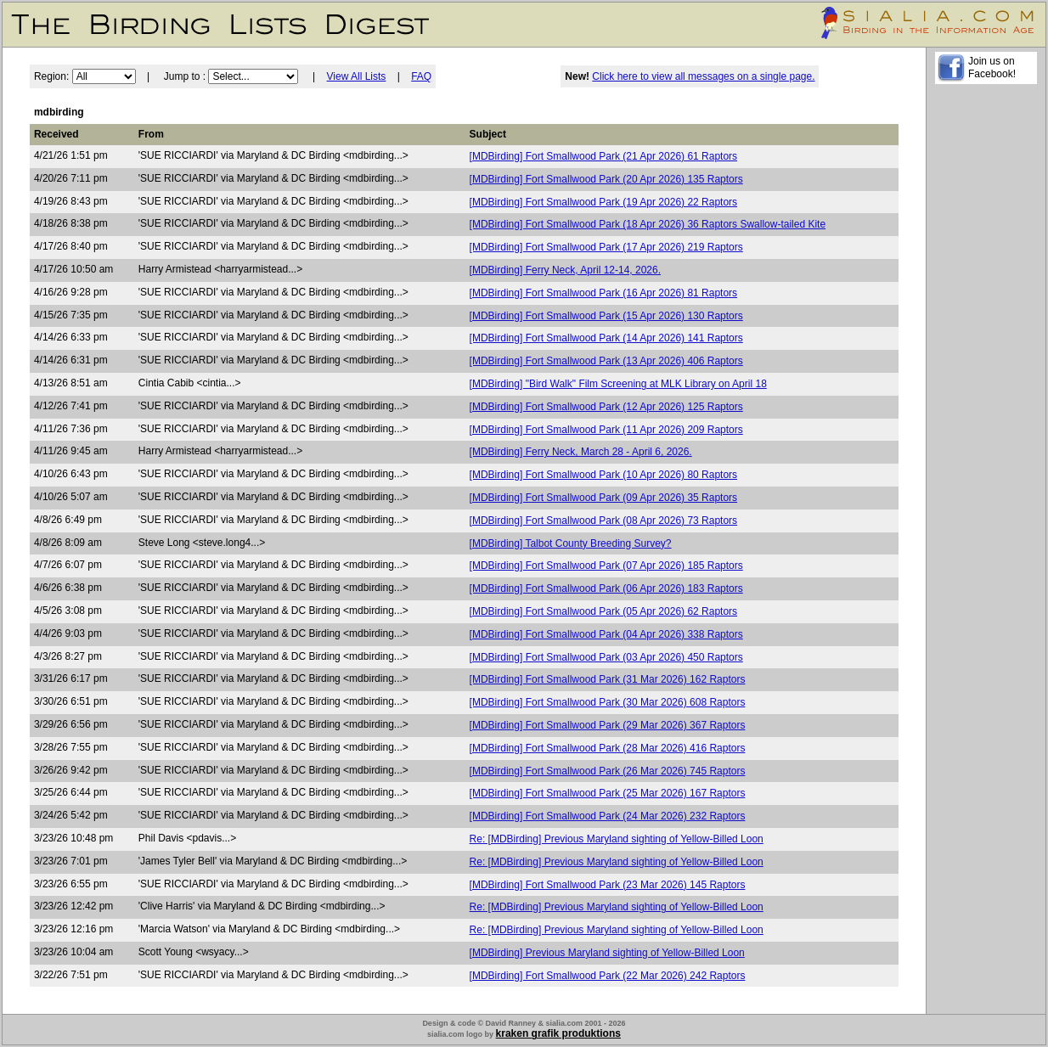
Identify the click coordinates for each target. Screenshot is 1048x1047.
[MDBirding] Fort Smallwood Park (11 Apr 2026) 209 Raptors (606, 430)
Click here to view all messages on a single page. (703, 76)
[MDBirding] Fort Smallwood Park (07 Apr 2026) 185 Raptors (606, 565)
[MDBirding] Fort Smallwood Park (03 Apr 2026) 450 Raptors (606, 657)
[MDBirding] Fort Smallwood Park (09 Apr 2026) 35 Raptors (603, 498)
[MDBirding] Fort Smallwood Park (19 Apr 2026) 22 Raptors (603, 202)
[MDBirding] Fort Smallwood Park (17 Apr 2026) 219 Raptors (606, 247)
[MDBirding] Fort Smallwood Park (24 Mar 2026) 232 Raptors (608, 816)
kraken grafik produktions (558, 1033)
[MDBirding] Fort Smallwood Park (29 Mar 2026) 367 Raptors (608, 725)
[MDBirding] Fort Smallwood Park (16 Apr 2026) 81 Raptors (603, 293)
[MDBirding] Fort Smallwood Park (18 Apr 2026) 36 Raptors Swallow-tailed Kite (648, 224)
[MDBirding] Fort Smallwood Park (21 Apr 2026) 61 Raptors (603, 156)
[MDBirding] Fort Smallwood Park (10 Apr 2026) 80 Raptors (603, 475)
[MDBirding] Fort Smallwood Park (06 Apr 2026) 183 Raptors (606, 588)
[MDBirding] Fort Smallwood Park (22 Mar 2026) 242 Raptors (608, 976)
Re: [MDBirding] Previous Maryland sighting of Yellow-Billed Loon (616, 839)
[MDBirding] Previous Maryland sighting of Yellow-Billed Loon (607, 953)
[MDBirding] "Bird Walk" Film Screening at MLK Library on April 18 (618, 384)
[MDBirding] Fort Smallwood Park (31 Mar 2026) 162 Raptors (608, 679)
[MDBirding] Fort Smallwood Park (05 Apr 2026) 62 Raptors (603, 611)
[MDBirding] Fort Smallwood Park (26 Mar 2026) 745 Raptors (608, 771)
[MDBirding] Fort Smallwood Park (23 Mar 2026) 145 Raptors (608, 885)
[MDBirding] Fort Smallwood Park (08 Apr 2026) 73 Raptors (603, 520)
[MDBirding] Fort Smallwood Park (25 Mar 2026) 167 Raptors (608, 793)
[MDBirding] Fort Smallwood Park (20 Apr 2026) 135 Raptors (606, 179)
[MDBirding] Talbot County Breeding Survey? (571, 543)
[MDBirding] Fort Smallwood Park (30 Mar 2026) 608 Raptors (608, 702)
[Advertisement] (986, 349)
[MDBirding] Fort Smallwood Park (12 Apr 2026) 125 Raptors (606, 407)
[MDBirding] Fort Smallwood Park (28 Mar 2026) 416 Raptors (608, 748)
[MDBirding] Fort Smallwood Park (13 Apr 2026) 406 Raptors (606, 361)
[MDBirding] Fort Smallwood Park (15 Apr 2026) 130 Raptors (606, 316)
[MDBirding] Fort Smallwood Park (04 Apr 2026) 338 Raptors (606, 634)
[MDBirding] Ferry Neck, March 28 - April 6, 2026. (581, 452)
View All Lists (356, 76)
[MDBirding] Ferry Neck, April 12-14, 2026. (565, 270)
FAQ (421, 76)
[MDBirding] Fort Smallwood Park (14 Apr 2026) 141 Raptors (606, 338)
